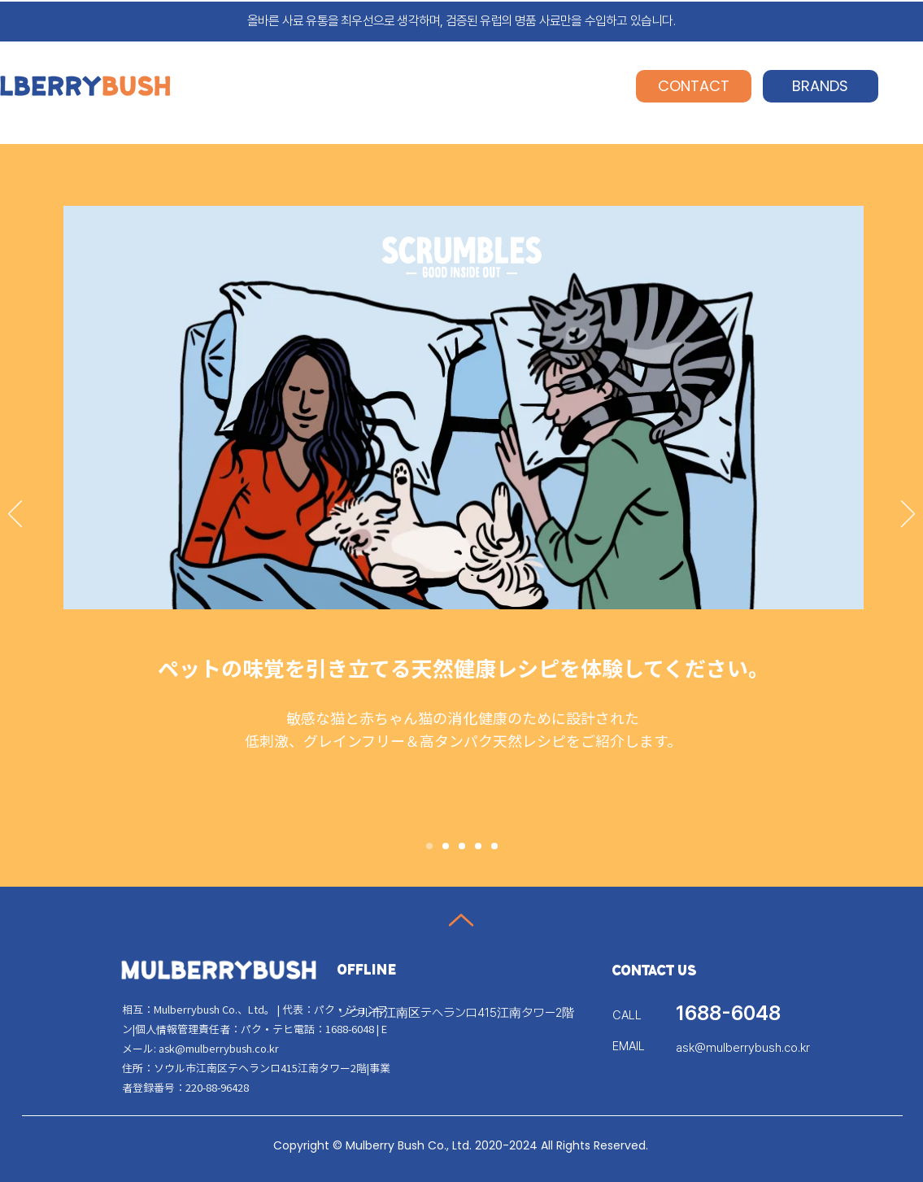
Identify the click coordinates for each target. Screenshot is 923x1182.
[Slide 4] (478, 846)
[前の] (15, 515)
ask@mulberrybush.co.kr (219, 1048)
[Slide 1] (429, 846)
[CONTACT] (693, 86)
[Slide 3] (462, 846)
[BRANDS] (820, 86)
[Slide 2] (445, 846)
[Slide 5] (494, 846)
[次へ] (908, 515)
